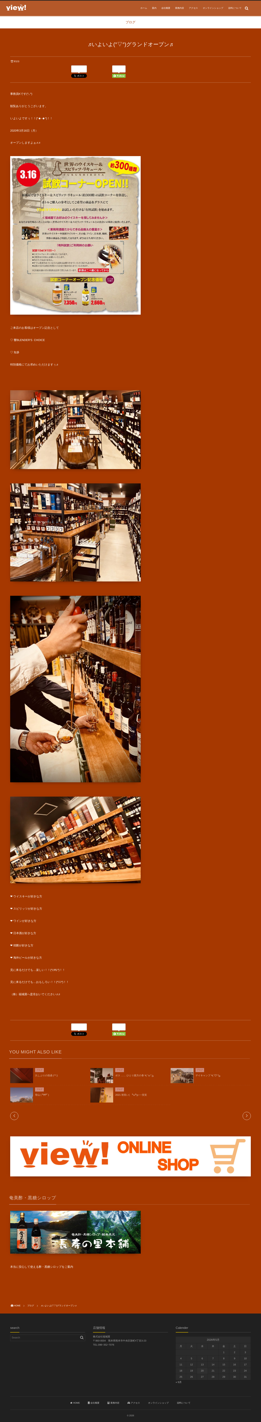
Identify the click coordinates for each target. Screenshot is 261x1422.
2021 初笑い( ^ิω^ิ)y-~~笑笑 (131, 1097)
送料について (235, 8)
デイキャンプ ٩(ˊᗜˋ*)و (208, 1078)
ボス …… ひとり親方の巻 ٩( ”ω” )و (134, 1078)
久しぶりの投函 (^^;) (46, 1078)
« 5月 (179, 1382)
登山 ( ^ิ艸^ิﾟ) (42, 1097)
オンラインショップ (213, 8)
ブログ (39, 1073)
